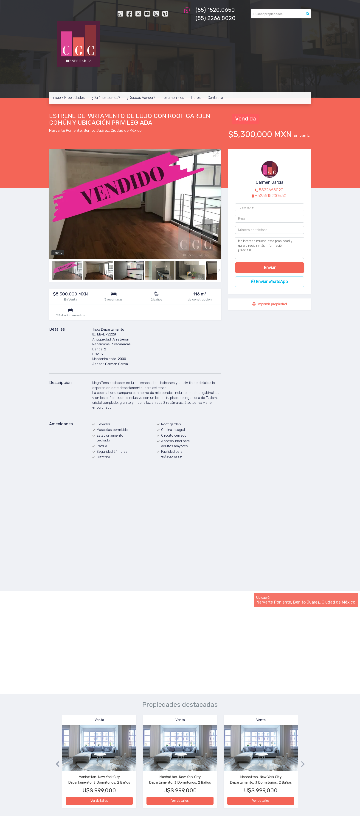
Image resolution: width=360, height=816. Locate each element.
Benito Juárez (96, 130)
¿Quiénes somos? (106, 97)
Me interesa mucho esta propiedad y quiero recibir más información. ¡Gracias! (269, 248)
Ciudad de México (126, 130)
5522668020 (271, 189)
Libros (196, 97)
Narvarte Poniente (65, 130)
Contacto (215, 97)
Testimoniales (173, 97)
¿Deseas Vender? (141, 97)
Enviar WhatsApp (269, 281)
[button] (55, 764)
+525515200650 (270, 195)
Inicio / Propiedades (69, 97)
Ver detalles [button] (99, 801)
